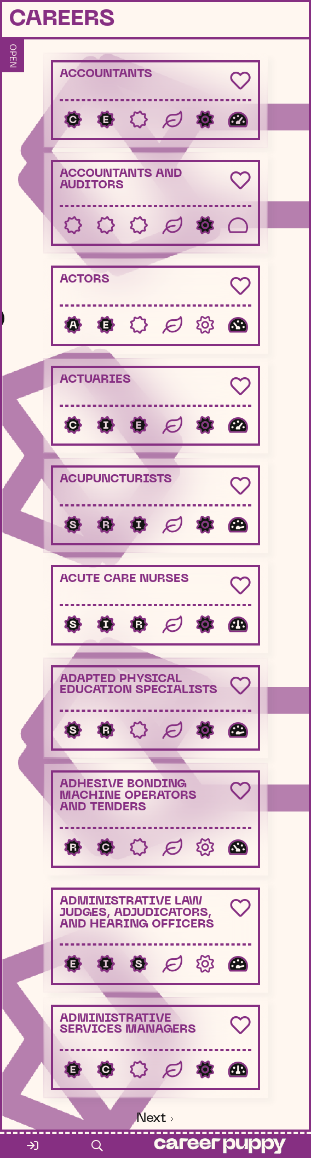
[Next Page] (156, 1120)
